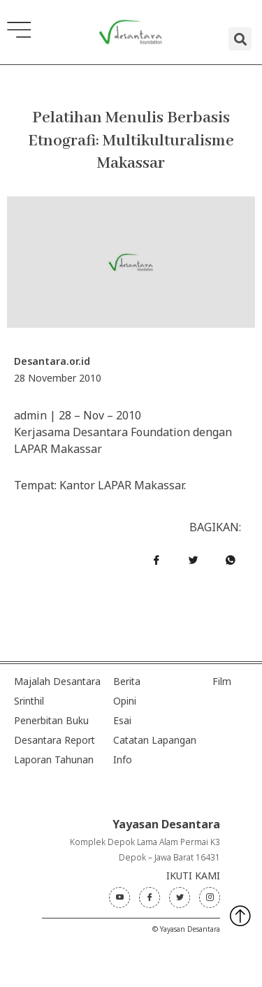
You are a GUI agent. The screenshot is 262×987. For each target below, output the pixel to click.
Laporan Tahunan (54, 759)
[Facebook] (149, 897)
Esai (122, 720)
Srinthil (29, 700)
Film (221, 681)
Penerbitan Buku (51, 720)
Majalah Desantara (57, 681)
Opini (124, 700)
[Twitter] (179, 897)
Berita (126, 681)
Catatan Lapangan (154, 740)
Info (122, 759)
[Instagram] (209, 897)
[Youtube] (119, 897)
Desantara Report (54, 740)
